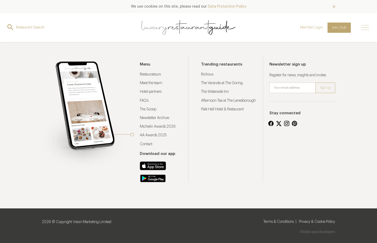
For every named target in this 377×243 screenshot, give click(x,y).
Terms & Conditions (278, 222)
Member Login (311, 27)
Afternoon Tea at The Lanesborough (228, 100)
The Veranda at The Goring (222, 83)
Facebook (271, 123)
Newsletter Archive (154, 118)
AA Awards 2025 (153, 135)
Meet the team (151, 83)
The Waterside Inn (215, 92)
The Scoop (148, 109)
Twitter (279, 123)
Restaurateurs (150, 74)
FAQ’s (144, 100)
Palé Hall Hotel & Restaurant (222, 109)
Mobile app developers (317, 232)
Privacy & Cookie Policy (317, 222)
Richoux (207, 74)
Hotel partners (151, 92)
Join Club (339, 27)
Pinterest (294, 123)
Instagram (287, 123)
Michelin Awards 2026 (158, 126)
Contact (146, 144)
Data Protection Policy (227, 6)
